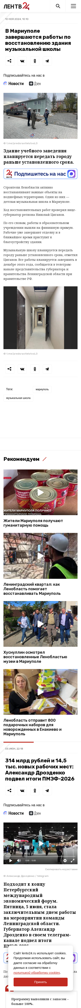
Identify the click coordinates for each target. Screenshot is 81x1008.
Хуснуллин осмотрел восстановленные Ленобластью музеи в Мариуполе (35, 657)
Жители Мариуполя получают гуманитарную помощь (33, 523)
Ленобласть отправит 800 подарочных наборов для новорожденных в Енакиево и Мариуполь (32, 727)
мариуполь (42, 389)
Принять (40, 982)
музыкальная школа (18, 398)
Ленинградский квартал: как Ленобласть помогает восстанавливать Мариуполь (32, 589)
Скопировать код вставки (61, 869)
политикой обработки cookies (37, 972)
